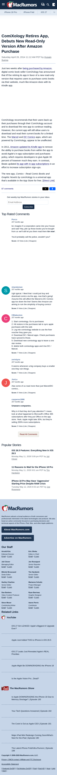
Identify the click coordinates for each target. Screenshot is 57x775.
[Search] (49, 4)
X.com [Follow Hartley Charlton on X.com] (9, 587)
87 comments (7, 189)
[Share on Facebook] (52, 188)
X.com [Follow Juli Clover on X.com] (9, 567)
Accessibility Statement (10, 764)
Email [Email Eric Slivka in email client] (31, 556)
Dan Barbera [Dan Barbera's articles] (6, 592)
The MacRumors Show (22, 688)
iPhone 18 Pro (10, 12)
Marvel (15, 137)
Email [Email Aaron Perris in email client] (31, 608)
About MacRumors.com (16, 529)
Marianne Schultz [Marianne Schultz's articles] (35, 582)
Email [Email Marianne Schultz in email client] (31, 587)
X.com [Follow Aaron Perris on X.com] (36, 608)
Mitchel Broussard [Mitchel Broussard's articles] (9, 572)
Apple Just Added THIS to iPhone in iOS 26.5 (31, 640)
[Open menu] (3, 4)
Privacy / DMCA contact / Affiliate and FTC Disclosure (21, 759)
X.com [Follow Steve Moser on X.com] (9, 608)
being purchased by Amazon (37, 68)
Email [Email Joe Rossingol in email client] (31, 567)
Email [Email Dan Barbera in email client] (4, 597)
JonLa (14, 379)
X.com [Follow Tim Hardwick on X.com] (36, 577)
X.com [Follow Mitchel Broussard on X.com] (9, 577)
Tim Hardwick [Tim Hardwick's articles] (34, 572)
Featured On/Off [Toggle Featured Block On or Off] (8, 768)
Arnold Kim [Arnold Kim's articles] (6, 551)
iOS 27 (44, 12)
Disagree (32, 241)
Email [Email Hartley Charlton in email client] (4, 587)
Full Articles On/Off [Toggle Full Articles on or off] (24, 768)
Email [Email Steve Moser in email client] (4, 608)
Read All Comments (28, 434)
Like (26, 241)
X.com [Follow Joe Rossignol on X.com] (36, 567)
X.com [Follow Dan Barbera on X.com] (9, 597)
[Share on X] (45, 188)
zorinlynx (16, 359)
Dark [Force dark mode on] (4, 771)
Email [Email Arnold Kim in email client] (4, 556)
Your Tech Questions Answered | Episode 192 (32, 711)
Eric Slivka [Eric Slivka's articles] (33, 551)
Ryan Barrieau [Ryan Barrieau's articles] (34, 592)
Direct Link (48, 180)
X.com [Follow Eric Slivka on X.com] (36, 556)
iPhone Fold (29, 12)
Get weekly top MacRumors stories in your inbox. (28, 197)
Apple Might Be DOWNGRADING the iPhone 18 (33, 665)
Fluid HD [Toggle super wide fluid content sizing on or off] (41, 768)
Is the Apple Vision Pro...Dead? (25, 678)
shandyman (17, 287)
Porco (14, 219)
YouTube (11, 617)
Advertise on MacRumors (17, 538)
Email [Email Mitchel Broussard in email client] (4, 577)
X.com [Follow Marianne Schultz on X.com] (36, 587)
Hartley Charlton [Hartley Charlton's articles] (8, 582)
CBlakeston (17, 315)
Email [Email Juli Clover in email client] (4, 567)
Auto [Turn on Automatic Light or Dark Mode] (48, 768)
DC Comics (29, 137)
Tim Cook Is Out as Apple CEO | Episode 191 (31, 724)
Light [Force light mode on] (53, 768)
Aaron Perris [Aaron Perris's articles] (34, 603)
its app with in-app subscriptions (33, 164)
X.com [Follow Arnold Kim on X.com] (9, 556)
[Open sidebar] (53, 5)
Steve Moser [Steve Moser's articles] (6, 603)
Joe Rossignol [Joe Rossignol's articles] (34, 562)
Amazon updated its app (26, 147)
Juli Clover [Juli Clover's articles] (6, 562)
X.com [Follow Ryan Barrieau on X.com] (36, 597)
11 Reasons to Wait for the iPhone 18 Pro (32, 467)
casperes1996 (18, 399)
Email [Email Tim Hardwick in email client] (31, 577)
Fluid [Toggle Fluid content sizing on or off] (35, 768)
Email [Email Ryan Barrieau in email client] (31, 597)
